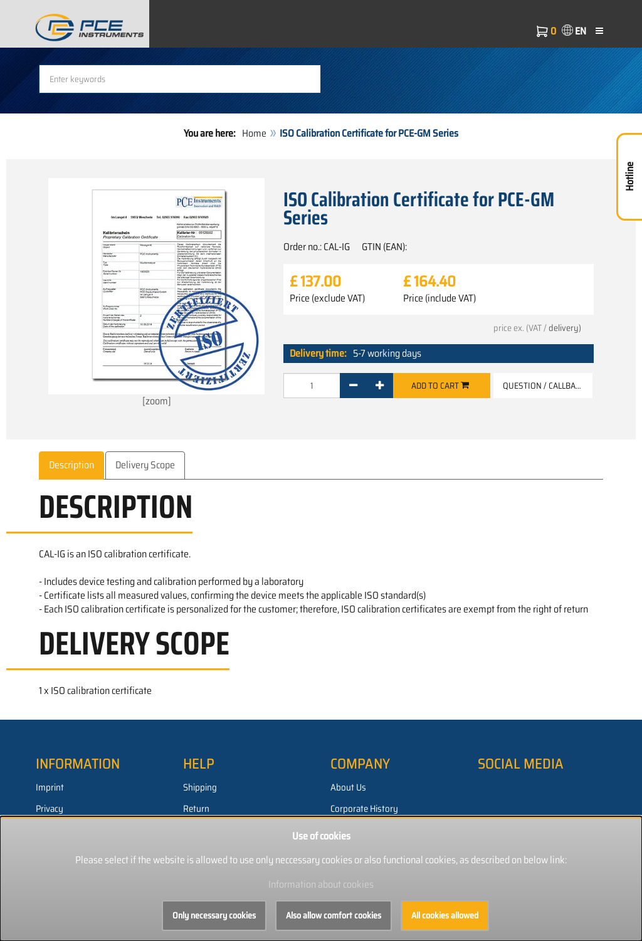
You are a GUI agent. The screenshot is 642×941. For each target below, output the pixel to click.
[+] (379, 385)
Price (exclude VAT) (327, 298)
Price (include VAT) (439, 298)
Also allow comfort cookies (333, 915)
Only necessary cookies (214, 915)
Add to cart (440, 385)
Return (196, 808)
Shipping (200, 787)
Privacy (49, 808)
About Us (348, 787)
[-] (353, 385)
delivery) (565, 328)
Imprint (50, 787)
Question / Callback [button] (544, 385)
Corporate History (364, 808)
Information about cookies (321, 884)
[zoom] (156, 293)
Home (254, 133)
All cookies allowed (444, 915)
